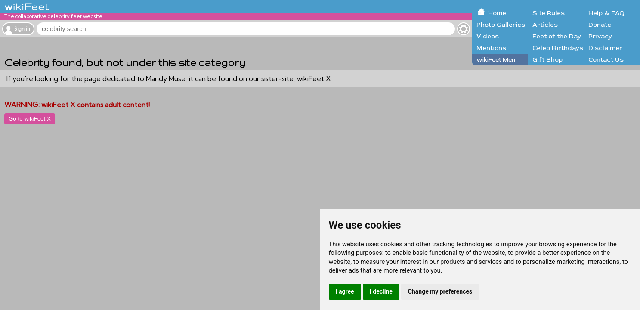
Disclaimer (605, 48)
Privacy (600, 36)
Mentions (491, 48)
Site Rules (548, 13)
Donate (599, 25)
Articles (545, 25)
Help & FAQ (606, 13)
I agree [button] (345, 291)
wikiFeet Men (495, 59)
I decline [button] (381, 291)
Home (497, 13)
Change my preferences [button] (440, 291)
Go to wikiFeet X (30, 118)
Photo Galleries (500, 25)
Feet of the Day (556, 36)
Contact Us (606, 60)
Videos (487, 36)
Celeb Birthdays (557, 48)
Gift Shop (547, 60)
